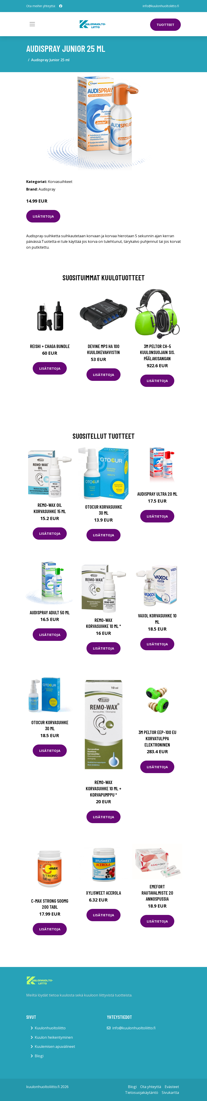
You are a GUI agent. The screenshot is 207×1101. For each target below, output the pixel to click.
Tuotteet (165, 24)
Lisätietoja (43, 216)
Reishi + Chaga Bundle (50, 346)
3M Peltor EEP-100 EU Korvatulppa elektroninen (157, 738)
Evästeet (172, 1086)
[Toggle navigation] (32, 24)
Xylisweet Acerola (103, 892)
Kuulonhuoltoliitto (50, 1028)
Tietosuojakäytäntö (141, 1092)
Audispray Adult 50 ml (50, 612)
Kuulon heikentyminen (54, 1037)
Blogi (39, 1055)
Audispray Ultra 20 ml (157, 494)
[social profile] (60, 6)
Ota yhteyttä (150, 1086)
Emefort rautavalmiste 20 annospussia (157, 893)
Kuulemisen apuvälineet (55, 1046)
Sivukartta (170, 1092)
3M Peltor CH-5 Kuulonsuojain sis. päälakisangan (157, 352)
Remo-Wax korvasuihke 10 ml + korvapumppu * (103, 788)
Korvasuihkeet (60, 181)
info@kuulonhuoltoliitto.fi (161, 6)
